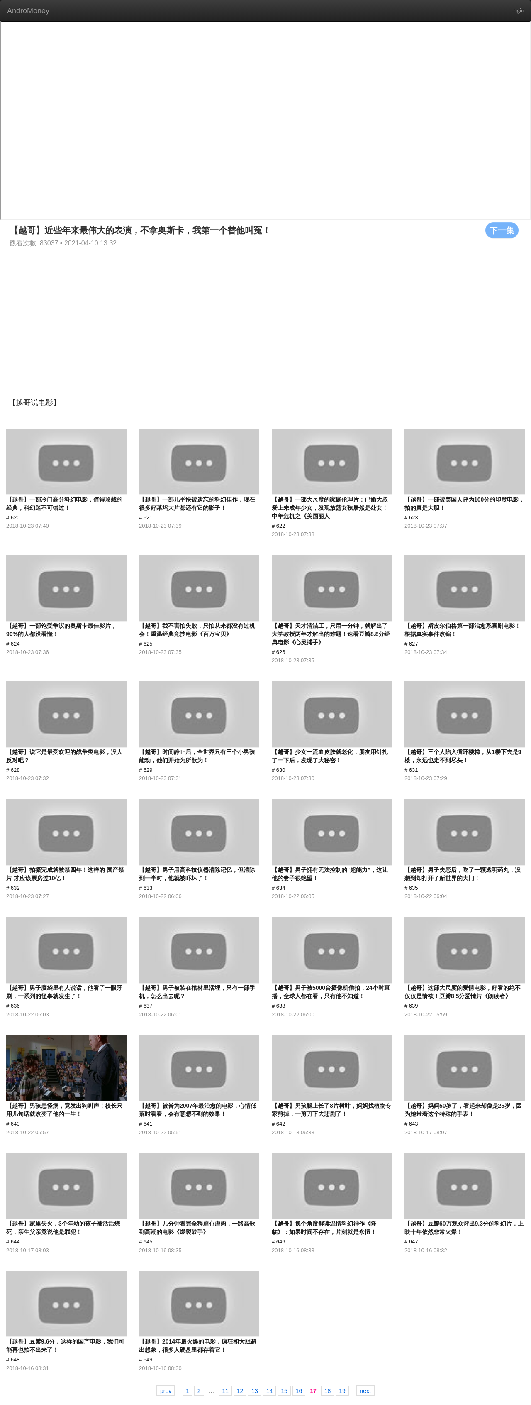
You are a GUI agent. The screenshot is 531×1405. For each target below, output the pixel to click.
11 (225, 1391)
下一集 (502, 230)
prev (165, 1391)
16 (299, 1391)
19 (342, 1391)
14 (269, 1391)
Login (517, 11)
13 (254, 1391)
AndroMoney (28, 11)
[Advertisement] (265, 319)
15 (284, 1391)
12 (240, 1391)
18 (327, 1391)
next (365, 1391)
